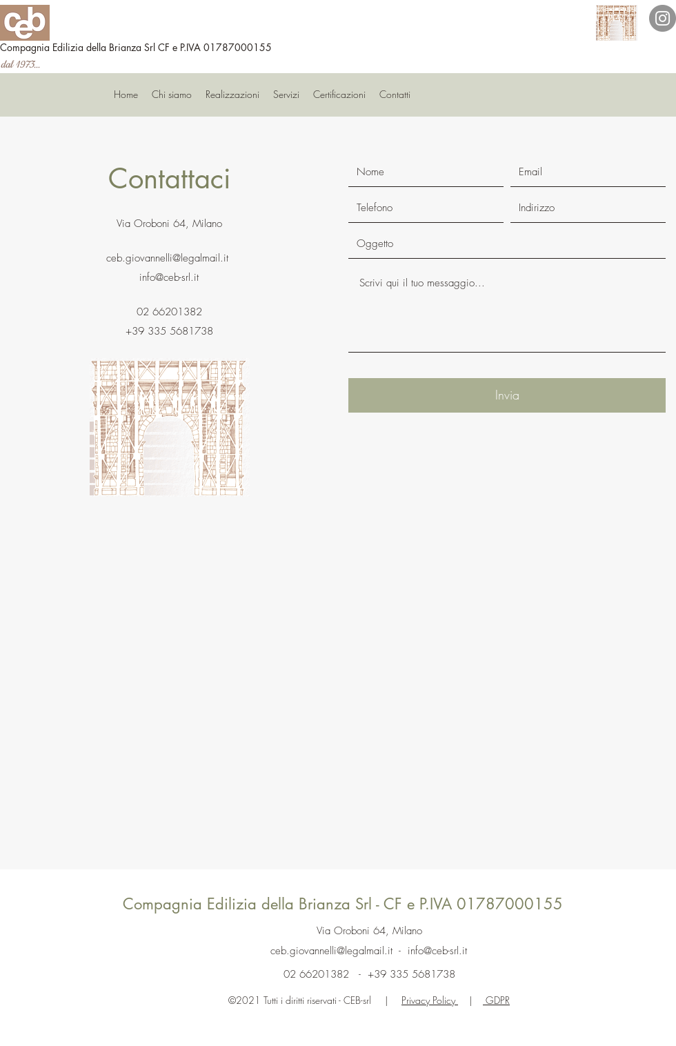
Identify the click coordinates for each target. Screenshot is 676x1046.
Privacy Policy (429, 1000)
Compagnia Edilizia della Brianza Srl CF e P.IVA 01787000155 (136, 47)
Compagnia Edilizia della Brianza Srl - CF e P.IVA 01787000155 (343, 904)
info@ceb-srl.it (169, 277)
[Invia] (507, 395)
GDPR (496, 1000)
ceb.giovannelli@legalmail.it (167, 258)
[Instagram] (662, 18)
